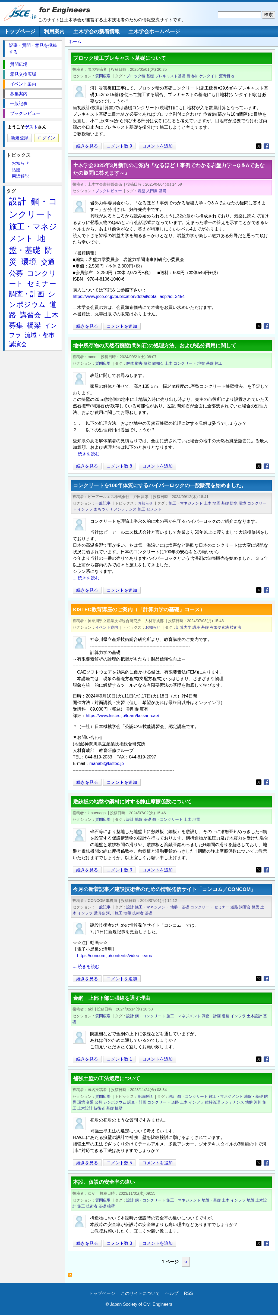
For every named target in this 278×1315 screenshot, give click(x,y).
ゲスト (31, 127)
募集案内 (18, 93)
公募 (98, 1102)
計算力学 (183, 627)
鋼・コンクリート (167, 819)
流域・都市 (40, 335)
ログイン (46, 138)
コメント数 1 (119, 1059)
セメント (154, 509)
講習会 (245, 907)
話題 (16, 169)
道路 (234, 907)
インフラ (85, 509)
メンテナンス (125, 509)
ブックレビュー (108, 191)
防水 (234, 503)
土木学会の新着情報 (96, 31)
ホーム (74, 41)
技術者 (235, 627)
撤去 (139, 363)
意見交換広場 (23, 74)
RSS (188, 1293)
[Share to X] (258, 146)
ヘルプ (171, 1293)
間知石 (158, 363)
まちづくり (103, 509)
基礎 (150, 76)
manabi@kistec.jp (106, 763)
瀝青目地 (226, 76)
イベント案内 (106, 627)
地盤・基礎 (179, 907)
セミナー (221, 907)
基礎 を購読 (71, 1276)
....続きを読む (86, 453)
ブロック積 (135, 76)
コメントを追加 (157, 146)
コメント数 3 (119, 870)
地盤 (201, 363)
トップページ (19, 31)
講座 (196, 627)
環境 (242, 503)
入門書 (152, 191)
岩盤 (141, 191)
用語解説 (145, 1096)
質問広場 (102, 76)
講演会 (99, 913)
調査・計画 (211, 1016)
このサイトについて (140, 1293)
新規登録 (19, 138)
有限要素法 (219, 627)
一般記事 (102, 503)
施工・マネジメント (186, 503)
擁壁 (147, 363)
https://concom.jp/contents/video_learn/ (115, 955)
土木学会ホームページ (154, 31)
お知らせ (145, 503)
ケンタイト (208, 76)
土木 (168, 363)
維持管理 (212, 1102)
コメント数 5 (119, 1162)
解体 (130, 363)
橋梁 (255, 907)
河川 (110, 913)
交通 (90, 1102)
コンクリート (184, 363)
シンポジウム (114, 1102)
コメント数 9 (119, 146)
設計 (130, 819)
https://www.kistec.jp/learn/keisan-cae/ (122, 715)
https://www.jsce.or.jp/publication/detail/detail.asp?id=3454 (129, 296)
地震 (216, 503)
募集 (16, 325)
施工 (218, 363)
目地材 (192, 76)
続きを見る (87, 146)
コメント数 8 (119, 466)
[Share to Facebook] (266, 146)
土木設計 (254, 1016)
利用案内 (54, 31)
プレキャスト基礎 (170, 76)
